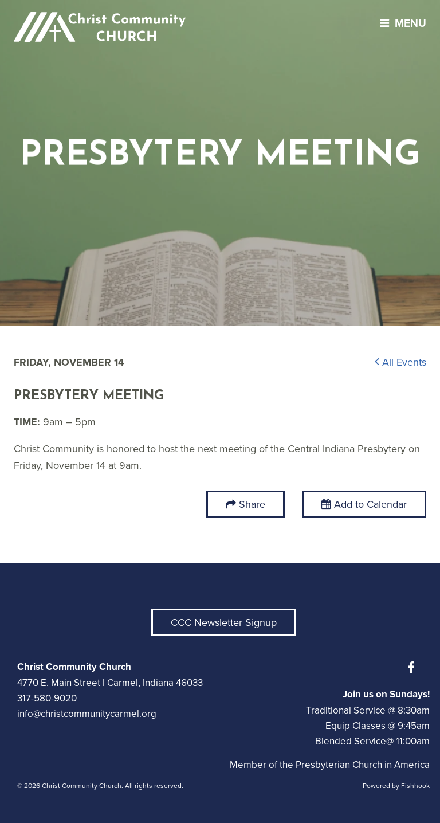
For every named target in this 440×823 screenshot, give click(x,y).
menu (400, 23)
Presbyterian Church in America (363, 765)
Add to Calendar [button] (364, 504)
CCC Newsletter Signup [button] (224, 622)
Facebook (413, 667)
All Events (400, 362)
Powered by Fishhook (396, 786)
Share (252, 504)
